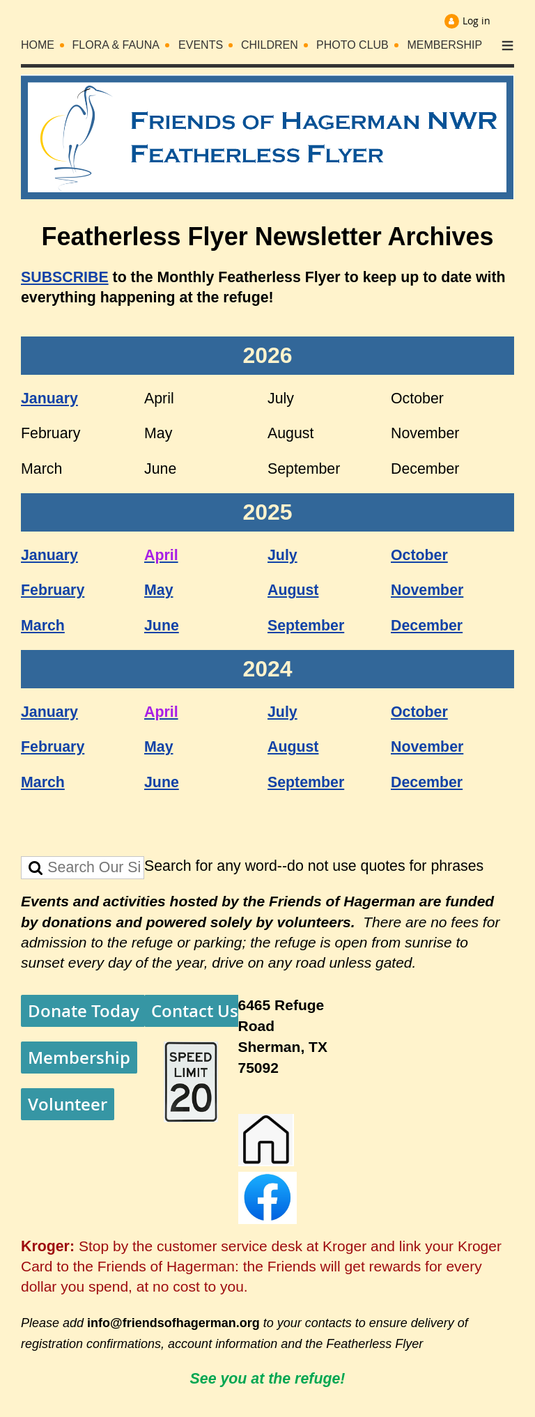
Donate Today (83, 1011)
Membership (79, 1057)
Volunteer (67, 1104)
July (282, 555)
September (306, 625)
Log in (476, 20)
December (427, 625)
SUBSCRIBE (65, 277)
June (161, 625)
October (419, 555)
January (49, 398)
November (427, 590)
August (293, 590)
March (43, 625)
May (158, 590)
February (52, 590)
